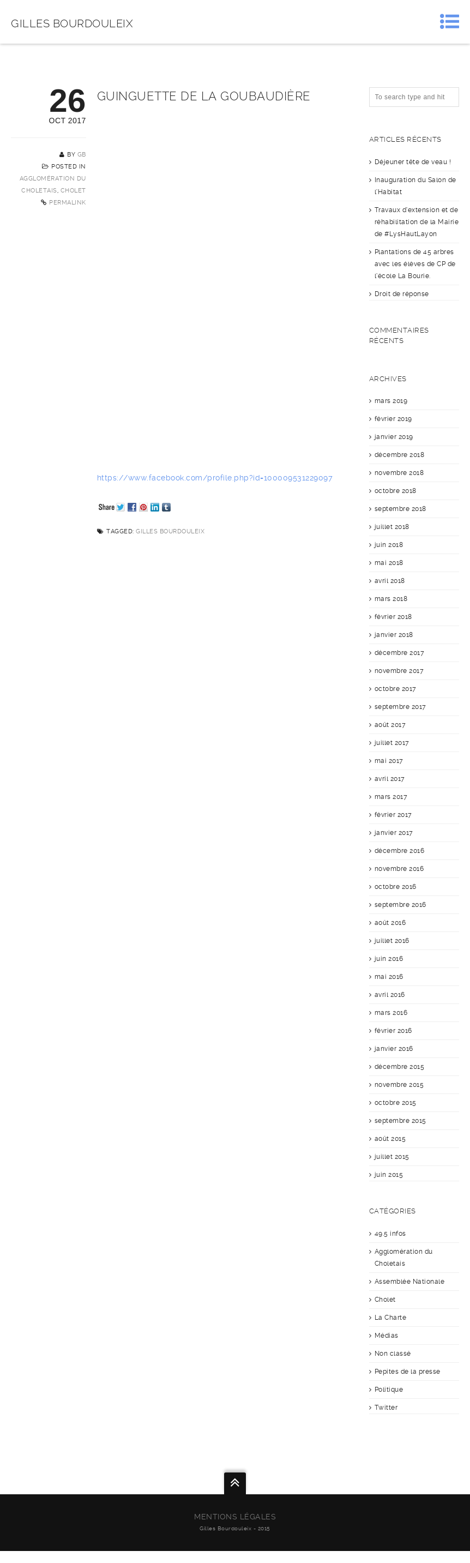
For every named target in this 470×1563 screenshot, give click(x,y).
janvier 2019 (394, 437)
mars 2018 (391, 599)
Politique (389, 1389)
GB (81, 154)
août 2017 (390, 725)
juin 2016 (389, 959)
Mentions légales (235, 1516)
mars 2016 (391, 1013)
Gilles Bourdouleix (72, 23)
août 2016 (390, 923)
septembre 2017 (400, 707)
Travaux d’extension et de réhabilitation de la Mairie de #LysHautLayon (417, 222)
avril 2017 (390, 779)
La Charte (391, 1317)
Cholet (73, 190)
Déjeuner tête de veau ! (413, 162)
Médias (387, 1335)
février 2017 (393, 815)
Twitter (386, 1407)
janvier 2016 (394, 1049)
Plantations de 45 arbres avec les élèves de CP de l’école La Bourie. (415, 264)
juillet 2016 (392, 941)
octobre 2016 (396, 887)
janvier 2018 (394, 635)
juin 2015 (389, 1175)
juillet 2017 (392, 743)
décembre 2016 (400, 851)
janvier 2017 (394, 833)
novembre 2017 (399, 671)
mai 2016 (389, 977)
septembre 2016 (400, 905)
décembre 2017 (400, 653)
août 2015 (390, 1139)
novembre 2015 (399, 1085)
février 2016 (393, 1031)
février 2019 (393, 419)
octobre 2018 (396, 491)
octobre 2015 (396, 1103)
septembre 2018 (400, 509)
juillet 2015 (392, 1157)
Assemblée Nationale (410, 1281)
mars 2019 (391, 401)
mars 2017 (391, 797)
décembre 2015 (400, 1067)
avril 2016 (390, 995)
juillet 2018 (392, 527)
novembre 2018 (399, 473)
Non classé (393, 1353)
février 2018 (393, 617)
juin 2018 (389, 545)
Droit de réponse (402, 294)
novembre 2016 (399, 869)
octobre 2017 (396, 689)
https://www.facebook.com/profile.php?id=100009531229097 (215, 477)
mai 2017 (389, 761)
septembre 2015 (400, 1121)
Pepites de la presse (408, 1371)
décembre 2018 (400, 455)
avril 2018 (390, 581)
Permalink (67, 202)
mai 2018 (389, 563)
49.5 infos (390, 1233)
